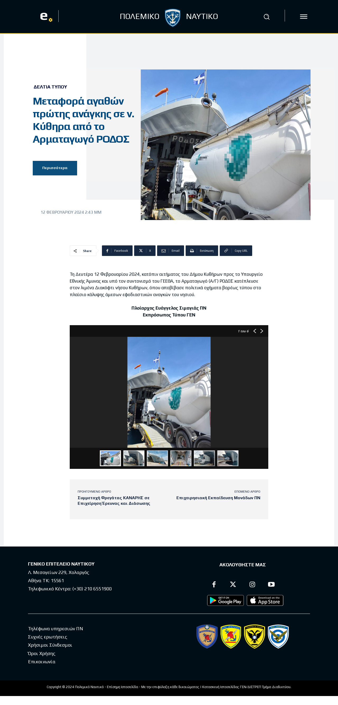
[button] (266, 17)
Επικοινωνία (41, 661)
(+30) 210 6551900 (92, 588)
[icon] (303, 16)
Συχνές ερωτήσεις (47, 636)
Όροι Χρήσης (41, 653)
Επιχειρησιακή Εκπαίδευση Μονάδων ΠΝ (218, 497)
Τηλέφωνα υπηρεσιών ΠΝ (55, 628)
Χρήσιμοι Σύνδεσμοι (50, 645)
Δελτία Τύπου (50, 87)
